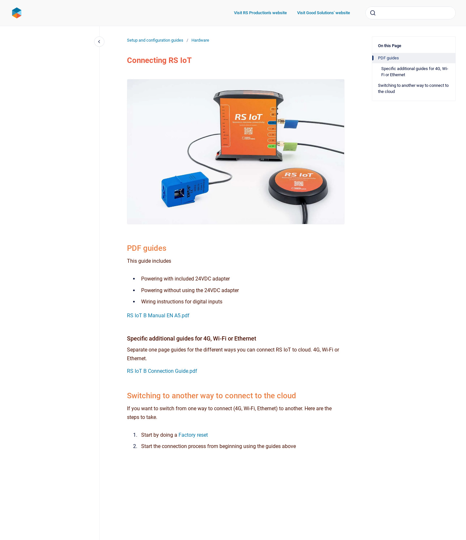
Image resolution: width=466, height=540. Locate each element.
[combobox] (410, 13)
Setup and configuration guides (155, 40)
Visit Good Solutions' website (323, 12)
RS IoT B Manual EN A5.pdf (158, 315)
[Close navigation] (99, 41)
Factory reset (193, 435)
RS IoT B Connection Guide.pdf (162, 371)
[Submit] (373, 13)
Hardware (200, 40)
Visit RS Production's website (260, 12)
